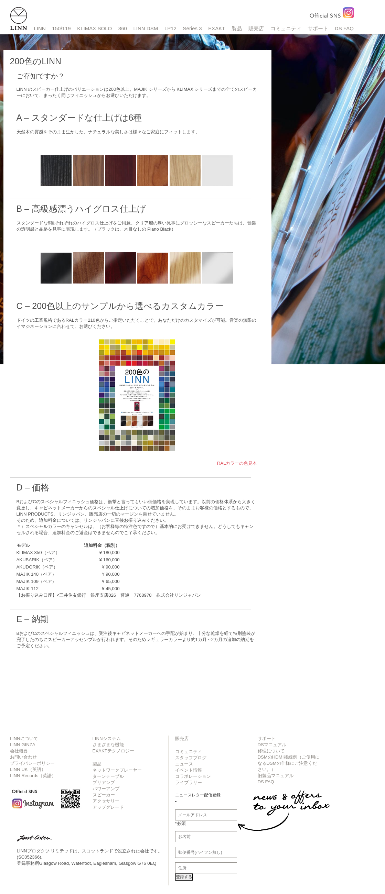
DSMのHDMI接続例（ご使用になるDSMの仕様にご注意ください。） (289, 763)
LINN (40, 28)
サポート (318, 28)
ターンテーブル (108, 776)
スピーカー (104, 794)
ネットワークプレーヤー (117, 770)
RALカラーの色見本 (237, 463)
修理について (271, 750)
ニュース (184, 763)
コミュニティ (285, 28)
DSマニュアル (272, 744)
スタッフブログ (190, 757)
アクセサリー (106, 801)
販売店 (256, 28)
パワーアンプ (106, 788)
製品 (237, 28)
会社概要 (19, 750)
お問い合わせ (23, 757)
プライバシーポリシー (32, 763)
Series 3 (192, 28)
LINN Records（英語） (33, 775)
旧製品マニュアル (275, 775)
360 (122, 28)
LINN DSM (145, 28)
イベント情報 (188, 770)
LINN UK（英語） (28, 769)
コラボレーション (193, 776)
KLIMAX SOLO (94, 28)
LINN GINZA (22, 744)
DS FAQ (344, 28)
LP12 (170, 28)
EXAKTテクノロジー (113, 750)
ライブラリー (188, 782)
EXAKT (216, 28)
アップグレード (108, 807)
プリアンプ (104, 782)
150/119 (61, 28)
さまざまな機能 (108, 744)
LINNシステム (107, 738)
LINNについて (24, 738)
